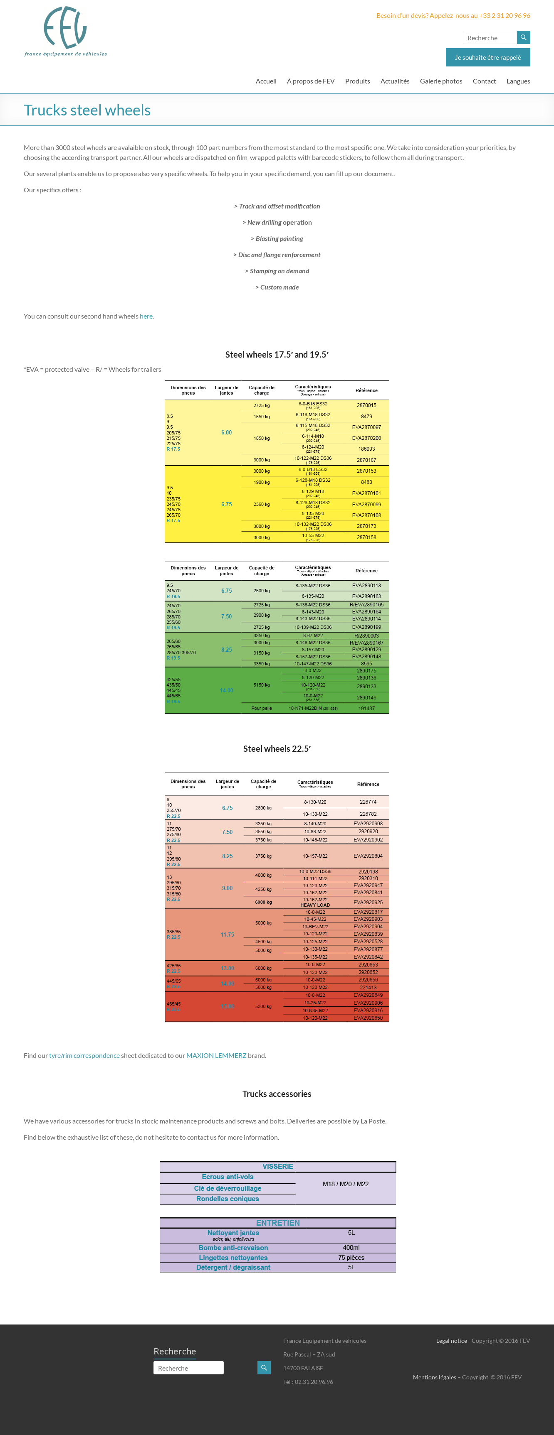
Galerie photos (441, 81)
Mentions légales (434, 1377)
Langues (518, 81)
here (146, 316)
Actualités (395, 81)
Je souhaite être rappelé (488, 57)
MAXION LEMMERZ (216, 1055)
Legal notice (451, 1340)
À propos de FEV (311, 81)
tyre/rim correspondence (84, 1055)
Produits (357, 81)
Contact (484, 81)
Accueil (266, 81)
